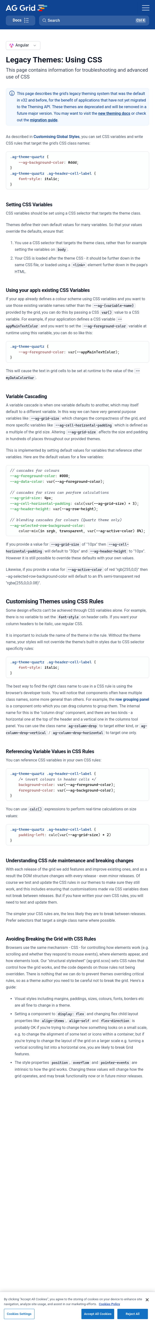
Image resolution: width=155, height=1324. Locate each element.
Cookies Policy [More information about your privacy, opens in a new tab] (109, 1304)
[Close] (147, 1299)
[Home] (26, 8)
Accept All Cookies (97, 1314)
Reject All (133, 1314)
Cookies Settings (19, 1314)
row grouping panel (132, 699)
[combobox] (23, 45)
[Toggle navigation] (146, 8)
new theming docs (114, 113)
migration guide (44, 120)
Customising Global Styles (56, 136)
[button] (94, 20)
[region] (77, 1308)
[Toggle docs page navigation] (20, 20)
